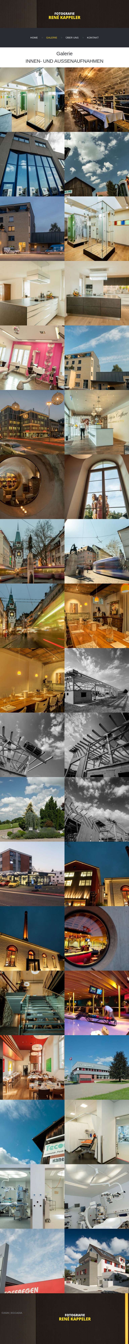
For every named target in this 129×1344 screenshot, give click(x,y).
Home (34, 37)
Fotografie (64, 13)
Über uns (72, 37)
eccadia (16, 1312)
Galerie (51, 37)
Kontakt (93, 37)
